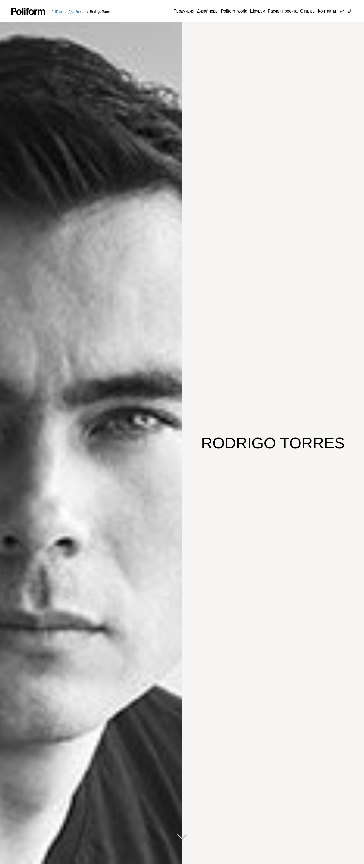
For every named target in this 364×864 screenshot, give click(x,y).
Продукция (183, 11)
